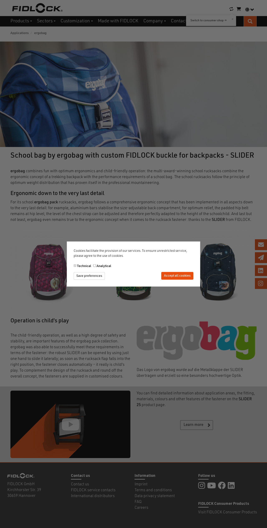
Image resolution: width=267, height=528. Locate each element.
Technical (84, 266)
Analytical (104, 266)
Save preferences (89, 275)
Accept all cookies (177, 275)
